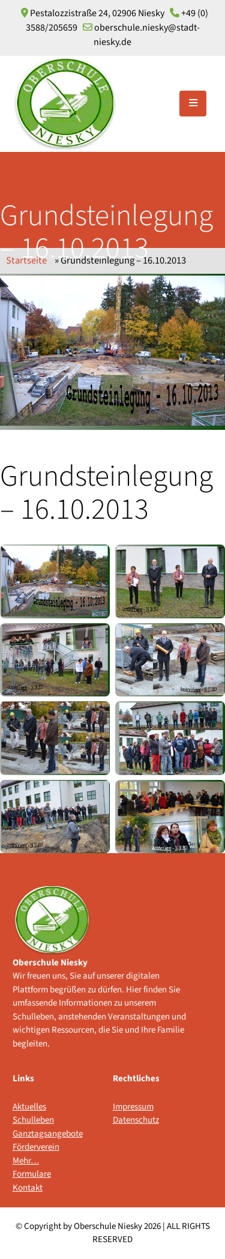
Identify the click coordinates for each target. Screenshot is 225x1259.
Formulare (32, 1174)
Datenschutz (136, 1120)
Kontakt (28, 1188)
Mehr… (26, 1161)
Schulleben (33, 1120)
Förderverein (36, 1147)
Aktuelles (29, 1106)
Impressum (133, 1106)
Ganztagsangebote (37, 1134)
